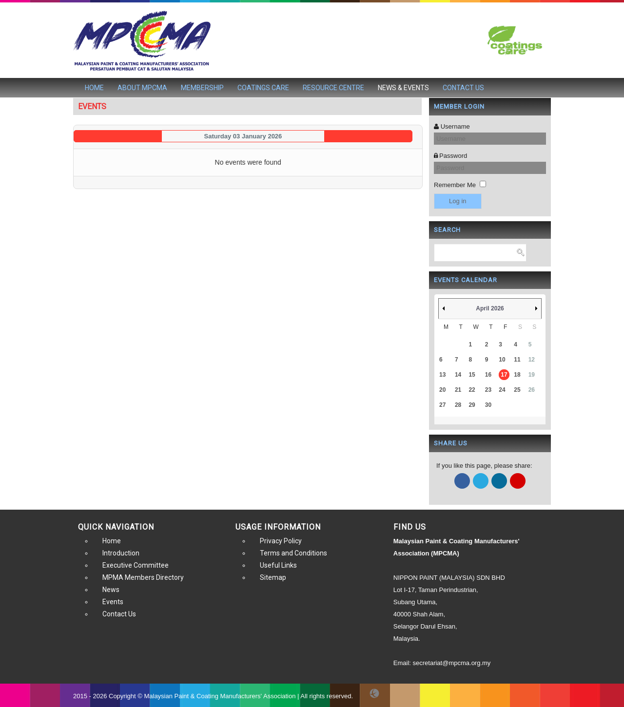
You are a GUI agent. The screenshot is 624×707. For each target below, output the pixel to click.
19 (531, 374)
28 (458, 404)
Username (455, 126)
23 (488, 389)
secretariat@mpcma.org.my (452, 663)
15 (471, 374)
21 (458, 389)
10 (502, 359)
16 (488, 374)
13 (442, 374)
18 (517, 374)
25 (517, 389)
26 (531, 389)
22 (471, 389)
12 (531, 359)
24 (502, 389)
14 (458, 374)
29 (471, 404)
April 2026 (490, 308)
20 (442, 389)
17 (504, 374)
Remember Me (455, 185)
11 (517, 359)
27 (442, 404)
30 (488, 404)
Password (453, 155)
